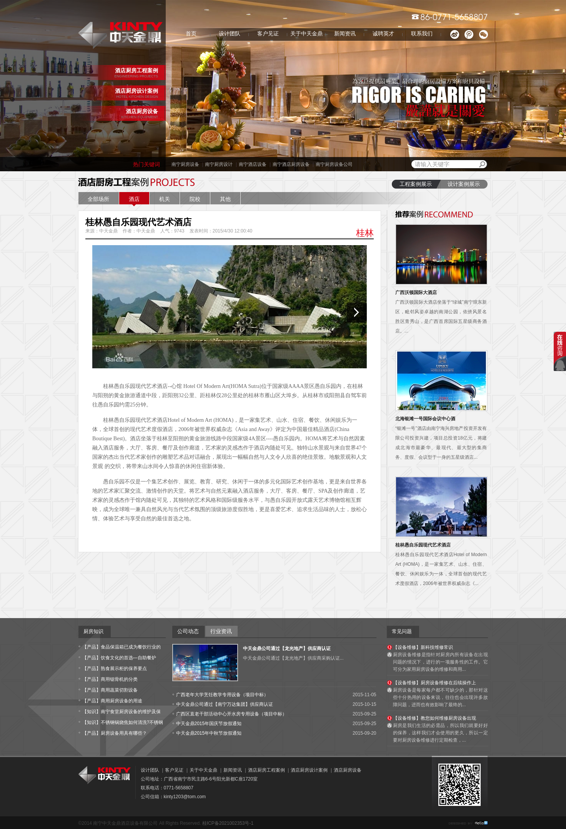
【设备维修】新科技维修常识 (423, 647)
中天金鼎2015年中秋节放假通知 (209, 733)
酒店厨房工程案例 (266, 770)
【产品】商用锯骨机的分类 (110, 679)
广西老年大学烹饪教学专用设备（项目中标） (222, 694)
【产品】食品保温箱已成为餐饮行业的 (121, 647)
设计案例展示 (464, 184)
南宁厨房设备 (185, 164)
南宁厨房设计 (219, 164)
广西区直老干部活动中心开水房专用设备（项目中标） (231, 714)
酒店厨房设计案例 (309, 770)
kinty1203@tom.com (185, 796)
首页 (191, 34)
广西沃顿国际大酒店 (416, 292)
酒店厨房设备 (347, 770)
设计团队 (229, 34)
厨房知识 (93, 631)
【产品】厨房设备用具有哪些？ (114, 733)
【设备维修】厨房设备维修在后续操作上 (434, 682)
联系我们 (422, 34)
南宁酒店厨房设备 (291, 164)
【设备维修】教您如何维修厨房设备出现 (434, 718)
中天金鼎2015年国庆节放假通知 (209, 723)
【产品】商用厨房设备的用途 (112, 701)
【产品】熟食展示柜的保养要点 (114, 668)
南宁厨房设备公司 (334, 164)
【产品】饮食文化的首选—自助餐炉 (119, 657)
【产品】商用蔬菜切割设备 (110, 690)
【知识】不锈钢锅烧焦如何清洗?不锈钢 (122, 722)
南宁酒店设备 (252, 164)
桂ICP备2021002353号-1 (227, 823)
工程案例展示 (416, 184)
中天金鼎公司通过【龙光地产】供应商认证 (287, 648)
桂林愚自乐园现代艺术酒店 (423, 545)
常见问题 (402, 631)
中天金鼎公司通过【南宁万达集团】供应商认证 (224, 704)
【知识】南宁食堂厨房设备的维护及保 (121, 711)
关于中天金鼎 (306, 34)
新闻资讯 (345, 34)
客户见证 (268, 34)
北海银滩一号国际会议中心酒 (425, 418)
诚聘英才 (383, 34)
